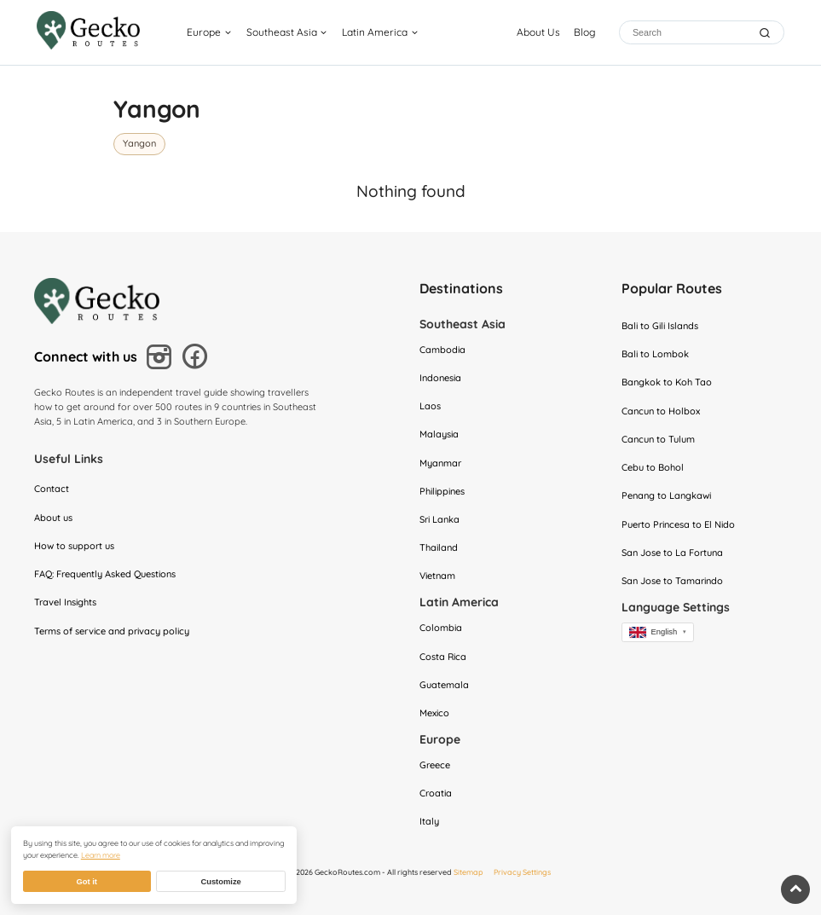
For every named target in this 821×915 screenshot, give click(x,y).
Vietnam (437, 576)
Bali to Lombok (655, 354)
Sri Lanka (439, 519)
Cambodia (442, 350)
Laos (430, 406)
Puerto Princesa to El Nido (678, 524)
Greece (434, 765)
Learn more (100, 855)
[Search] (689, 33)
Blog (584, 32)
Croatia (435, 793)
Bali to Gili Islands (660, 326)
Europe (204, 32)
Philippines (442, 491)
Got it (86, 881)
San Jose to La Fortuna (672, 553)
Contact (51, 489)
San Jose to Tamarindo (672, 581)
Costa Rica (442, 657)
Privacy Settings (522, 872)
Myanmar (440, 463)
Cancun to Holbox (661, 411)
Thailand (438, 547)
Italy (429, 821)
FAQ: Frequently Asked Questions (105, 574)
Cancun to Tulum (658, 439)
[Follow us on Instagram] (161, 359)
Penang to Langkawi (666, 495)
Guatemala (444, 685)
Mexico (434, 713)
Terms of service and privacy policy (111, 631)
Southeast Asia (281, 32)
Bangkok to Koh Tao (667, 382)
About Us (538, 32)
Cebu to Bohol (653, 467)
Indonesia (440, 378)
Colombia (440, 628)
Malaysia (439, 434)
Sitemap (468, 872)
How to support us (74, 546)
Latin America (375, 32)
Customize (220, 881)
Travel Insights (65, 602)
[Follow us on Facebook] (197, 358)
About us (53, 518)
